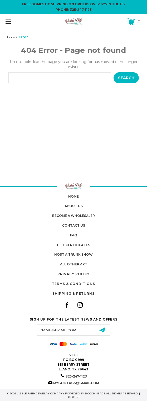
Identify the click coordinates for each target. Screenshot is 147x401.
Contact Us (73, 225)
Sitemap (74, 396)
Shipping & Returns (73, 293)
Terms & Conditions (73, 284)
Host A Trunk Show (73, 254)
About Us (74, 206)
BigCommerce (95, 393)
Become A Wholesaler (73, 216)
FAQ (73, 235)
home (73, 196)
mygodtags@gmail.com (76, 383)
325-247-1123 (81, 10)
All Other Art (73, 264)
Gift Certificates (73, 245)
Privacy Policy (73, 274)
